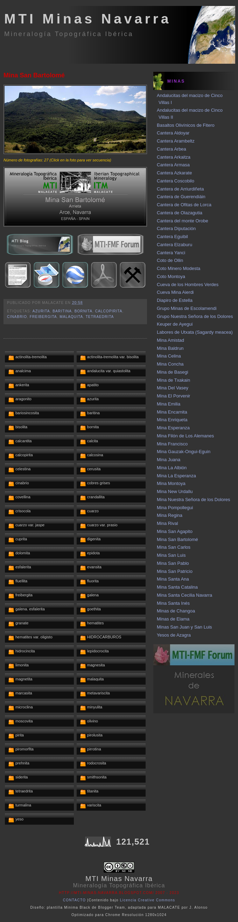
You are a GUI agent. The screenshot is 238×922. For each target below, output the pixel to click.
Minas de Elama (173, 619)
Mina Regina (169, 515)
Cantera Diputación (176, 228)
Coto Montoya (171, 276)
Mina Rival (167, 523)
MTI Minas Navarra (87, 18)
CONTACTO (74, 900)
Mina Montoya (171, 483)
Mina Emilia (168, 404)
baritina (62, 311)
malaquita (71, 317)
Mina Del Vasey (172, 387)
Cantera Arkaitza (173, 157)
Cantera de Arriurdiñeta (180, 189)
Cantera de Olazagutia (179, 212)
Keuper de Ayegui (174, 324)
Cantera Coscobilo (175, 180)
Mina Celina (169, 356)
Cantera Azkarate (174, 172)
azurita (41, 311)
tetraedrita (100, 317)
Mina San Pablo (173, 563)
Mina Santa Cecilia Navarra (184, 595)
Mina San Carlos (173, 547)
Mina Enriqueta (172, 419)
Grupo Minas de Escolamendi (187, 308)
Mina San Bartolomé (34, 75)
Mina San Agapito (174, 531)
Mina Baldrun (170, 348)
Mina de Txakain (173, 380)
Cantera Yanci (171, 252)
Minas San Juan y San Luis (184, 627)
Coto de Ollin (170, 260)
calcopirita (108, 311)
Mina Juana (168, 459)
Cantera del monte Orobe (182, 220)
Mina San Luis (171, 555)
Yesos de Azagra (174, 635)
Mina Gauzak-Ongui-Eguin (183, 451)
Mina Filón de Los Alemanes (185, 435)
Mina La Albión (172, 467)
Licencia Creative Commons (147, 900)
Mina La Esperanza (176, 475)
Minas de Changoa (176, 610)
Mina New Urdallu (175, 491)
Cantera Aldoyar (173, 133)
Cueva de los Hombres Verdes (187, 284)
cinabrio (17, 317)
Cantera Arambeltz (176, 141)
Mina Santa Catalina (177, 587)
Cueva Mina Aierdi (175, 292)
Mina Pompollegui (175, 507)
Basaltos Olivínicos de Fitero (186, 125)
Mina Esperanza (173, 427)
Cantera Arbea (171, 149)
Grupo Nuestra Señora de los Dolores (195, 316)
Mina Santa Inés (173, 603)
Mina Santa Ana (173, 579)
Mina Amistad (170, 340)
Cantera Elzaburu (174, 244)
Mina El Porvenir (173, 395)
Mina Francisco (172, 443)
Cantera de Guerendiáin (181, 196)
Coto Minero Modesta (178, 268)
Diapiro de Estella (174, 300)
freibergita (43, 317)
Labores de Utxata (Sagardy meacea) (195, 332)
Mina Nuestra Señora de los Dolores (193, 499)
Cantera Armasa (173, 164)
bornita (83, 311)
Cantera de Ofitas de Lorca (184, 204)
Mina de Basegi (172, 372)
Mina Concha (170, 364)
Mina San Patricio (174, 571)
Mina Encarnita (172, 412)
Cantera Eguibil (172, 236)
